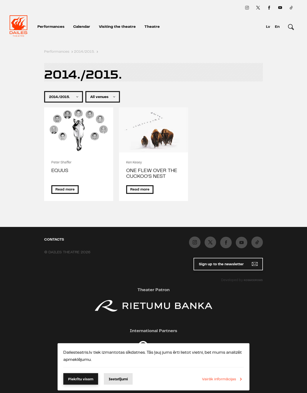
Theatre (152, 27)
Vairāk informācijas (223, 379)
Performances (51, 27)
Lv (268, 27)
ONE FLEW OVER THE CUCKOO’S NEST (151, 173)
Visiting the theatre (117, 27)
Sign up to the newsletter (228, 264)
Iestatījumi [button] (118, 379)
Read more (65, 189)
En (277, 27)
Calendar (81, 27)
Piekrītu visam (80, 379)
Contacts (54, 239)
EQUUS (59, 170)
